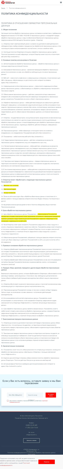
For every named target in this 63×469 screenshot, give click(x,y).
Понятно (46, 462)
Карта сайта (31, 454)
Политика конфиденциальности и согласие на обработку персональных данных (31, 452)
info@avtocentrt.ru (31, 434)
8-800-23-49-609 (31, 425)
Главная (3, 8)
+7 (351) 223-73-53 (31, 427)
